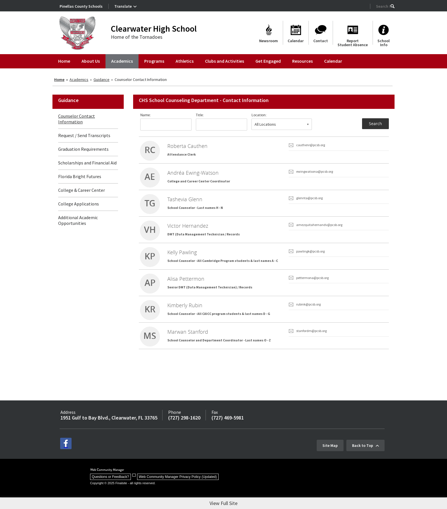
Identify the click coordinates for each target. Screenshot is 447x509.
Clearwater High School (154, 28)
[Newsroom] (268, 32)
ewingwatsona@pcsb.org (314, 173)
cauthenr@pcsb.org (310, 145)
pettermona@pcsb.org (312, 286)
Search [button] (375, 123)
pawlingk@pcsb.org (310, 258)
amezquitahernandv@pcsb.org (319, 229)
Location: (259, 115)
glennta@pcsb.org (309, 201)
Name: (145, 115)
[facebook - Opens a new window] (66, 457)
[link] (264, 151)
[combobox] (281, 124)
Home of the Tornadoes (136, 37)
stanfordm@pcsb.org (311, 342)
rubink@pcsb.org (308, 314)
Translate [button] (123, 6)
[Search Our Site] (383, 6)
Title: (200, 115)
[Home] (64, 61)
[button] (393, 6)
